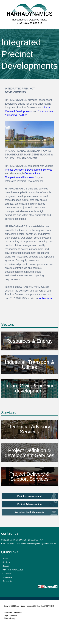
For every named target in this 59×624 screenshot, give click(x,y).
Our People (7, 573)
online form (45, 298)
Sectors (6, 566)
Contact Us (7, 581)
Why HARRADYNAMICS (13, 570)
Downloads (7, 577)
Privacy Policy (9, 618)
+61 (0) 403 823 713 (29, 23)
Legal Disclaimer (11, 615)
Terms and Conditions (13, 613)
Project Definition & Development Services (28, 169)
